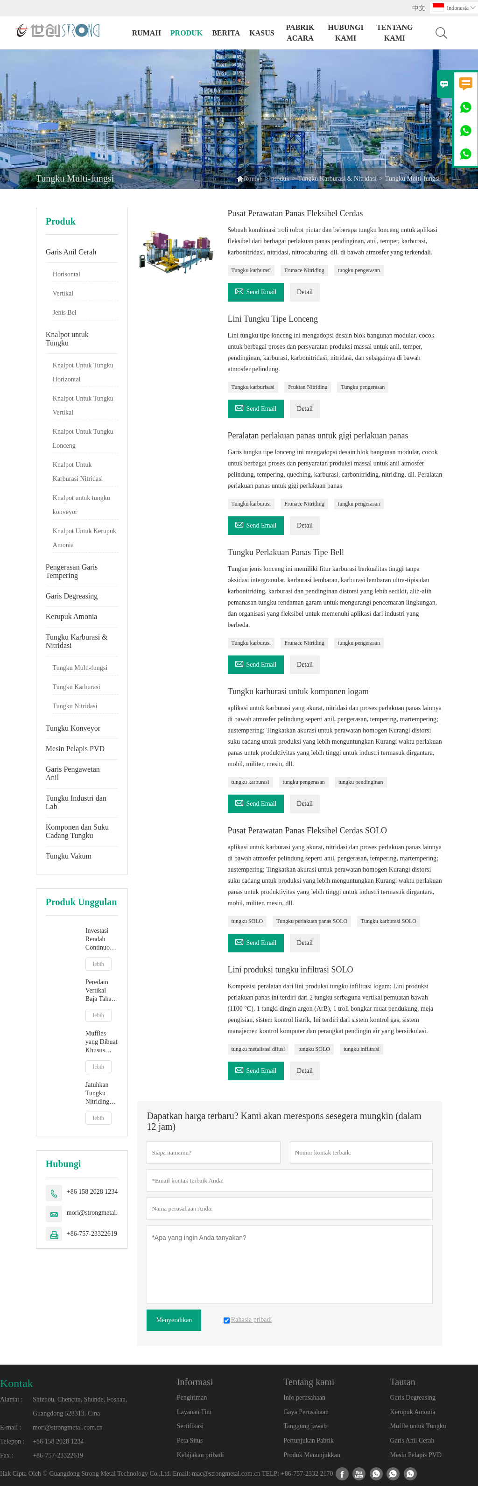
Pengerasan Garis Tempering (72, 571)
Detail (305, 292)
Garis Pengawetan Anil (73, 773)
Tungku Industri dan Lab (76, 802)
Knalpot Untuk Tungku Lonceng (83, 438)
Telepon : (12, 1441)
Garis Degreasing (72, 596)
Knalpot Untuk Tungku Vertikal (83, 405)
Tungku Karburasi (76, 686)
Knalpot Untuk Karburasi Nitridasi (78, 471)
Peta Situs (190, 1440)
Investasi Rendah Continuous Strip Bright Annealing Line (101, 939)
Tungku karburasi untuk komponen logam (298, 691)
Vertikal (63, 293)
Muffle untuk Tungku (418, 1426)
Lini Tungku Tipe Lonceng (273, 319)
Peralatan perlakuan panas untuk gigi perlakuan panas (318, 435)
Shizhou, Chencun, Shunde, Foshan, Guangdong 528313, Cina (80, 1406)
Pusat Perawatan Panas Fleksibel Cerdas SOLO (307, 830)
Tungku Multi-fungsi (80, 667)
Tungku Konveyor (73, 728)
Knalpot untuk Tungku (67, 339)
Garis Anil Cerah (71, 252)
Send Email (256, 291)
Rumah (146, 33)
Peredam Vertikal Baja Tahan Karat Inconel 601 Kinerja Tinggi (100, 991)
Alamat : (11, 1399)
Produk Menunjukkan (311, 1454)
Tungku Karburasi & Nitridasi (337, 178)
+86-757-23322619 (92, 1233)
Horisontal (66, 274)
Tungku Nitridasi (75, 706)
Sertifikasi (190, 1426)
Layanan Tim (194, 1412)
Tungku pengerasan (363, 387)
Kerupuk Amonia (72, 616)
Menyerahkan (174, 1320)
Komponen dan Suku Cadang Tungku (77, 831)
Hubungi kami (345, 32)
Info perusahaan (304, 1397)
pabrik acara (300, 32)
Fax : (6, 1455)
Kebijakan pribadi (200, 1454)
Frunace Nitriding (304, 270)
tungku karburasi (250, 782)
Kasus (261, 33)
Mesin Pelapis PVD (75, 749)
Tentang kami (394, 32)
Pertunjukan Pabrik (308, 1440)
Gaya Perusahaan (306, 1412)
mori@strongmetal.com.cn (102, 1212)
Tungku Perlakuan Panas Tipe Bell (286, 552)
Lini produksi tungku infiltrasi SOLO (290, 969)
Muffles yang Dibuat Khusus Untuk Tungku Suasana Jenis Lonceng (101, 1042)
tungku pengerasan (359, 270)
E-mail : (10, 1427)
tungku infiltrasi (362, 1049)
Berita (226, 33)
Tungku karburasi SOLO (388, 921)
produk (186, 33)
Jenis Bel (65, 312)
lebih (98, 964)
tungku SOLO (247, 921)
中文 (418, 8)
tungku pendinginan (360, 782)
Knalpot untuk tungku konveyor (81, 504)
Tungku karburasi (251, 270)
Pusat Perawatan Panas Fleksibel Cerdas (295, 213)
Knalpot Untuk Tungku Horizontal (83, 372)
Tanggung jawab (305, 1426)
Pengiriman (192, 1397)
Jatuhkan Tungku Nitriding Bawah (97, 1093)
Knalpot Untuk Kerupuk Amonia (84, 538)
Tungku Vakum (68, 856)
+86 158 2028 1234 (92, 1191)
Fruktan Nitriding (307, 387)
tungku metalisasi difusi (258, 1049)
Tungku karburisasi (253, 387)
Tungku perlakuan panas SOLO (311, 921)
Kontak (16, 1383)
